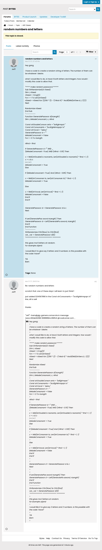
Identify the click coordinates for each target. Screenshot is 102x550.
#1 (96, 59)
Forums (7, 17)
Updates (43, 17)
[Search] (82, 9)
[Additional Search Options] (94, 9)
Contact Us (57, 538)
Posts (8, 46)
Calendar (30, 21)
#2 (95, 282)
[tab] (9, 46)
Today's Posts (9, 21)
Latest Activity (22, 46)
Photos (37, 46)
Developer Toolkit (58, 17)
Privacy (66, 538)
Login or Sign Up (91, 2)
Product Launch (29, 17)
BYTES (16, 17)
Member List (20, 21)
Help (48, 538)
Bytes (42, 538)
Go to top (93, 538)
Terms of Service (79, 538)
